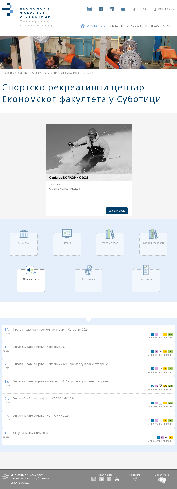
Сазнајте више (117, 210)
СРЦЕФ (88, 72)
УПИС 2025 (134, 25)
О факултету (40, 72)
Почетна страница (15, 72)
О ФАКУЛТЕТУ (96, 25)
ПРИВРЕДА (152, 25)
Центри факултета (66, 72)
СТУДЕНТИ (116, 25)
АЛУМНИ (168, 25)
